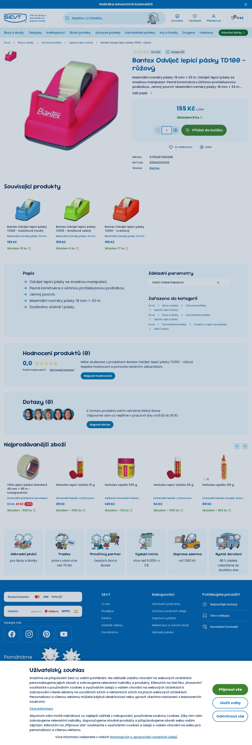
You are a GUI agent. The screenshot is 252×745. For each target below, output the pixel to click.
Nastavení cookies (142, 695)
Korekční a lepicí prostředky (210, 324)
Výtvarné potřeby (107, 33)
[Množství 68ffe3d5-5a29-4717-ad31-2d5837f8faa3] (167, 130)
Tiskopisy (35, 33)
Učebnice (206, 33)
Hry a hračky (169, 33)
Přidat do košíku (204, 130)
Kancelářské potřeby (140, 33)
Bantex (154, 169)
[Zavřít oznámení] (246, 4)
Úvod (7, 42)
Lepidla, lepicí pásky (81, 42)
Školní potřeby (80, 33)
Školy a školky (14, 33)
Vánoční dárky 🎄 (233, 33)
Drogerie (189, 33)
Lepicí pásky (161, 329)
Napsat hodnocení (98, 376)
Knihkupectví (55, 33)
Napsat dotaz (100, 425)
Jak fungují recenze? (62, 370)
